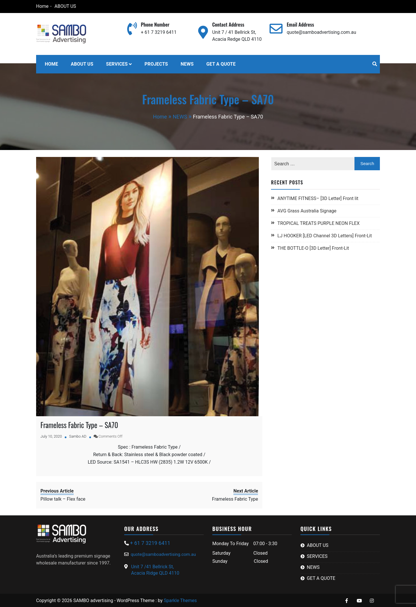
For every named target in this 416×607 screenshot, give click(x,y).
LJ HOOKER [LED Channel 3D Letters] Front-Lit (324, 235)
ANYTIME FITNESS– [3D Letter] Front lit (317, 198)
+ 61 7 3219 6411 (159, 32)
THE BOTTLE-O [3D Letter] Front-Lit (313, 248)
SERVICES (117, 64)
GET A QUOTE (220, 64)
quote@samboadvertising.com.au (321, 32)
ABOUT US (65, 6)
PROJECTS (156, 64)
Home (42, 6)
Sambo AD (77, 435)
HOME (51, 64)
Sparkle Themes (180, 599)
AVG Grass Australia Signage (306, 211)
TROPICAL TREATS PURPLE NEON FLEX (319, 223)
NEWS (187, 64)
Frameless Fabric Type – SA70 (79, 424)
